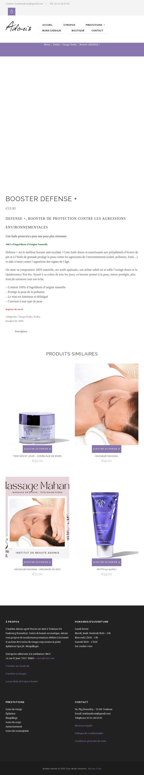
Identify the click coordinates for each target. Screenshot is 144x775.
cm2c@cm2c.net (45, 658)
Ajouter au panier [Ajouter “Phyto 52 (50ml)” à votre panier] (105, 562)
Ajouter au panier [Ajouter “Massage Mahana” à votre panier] (105, 449)
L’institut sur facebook (17, 666)
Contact (97, 30)
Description (21, 331)
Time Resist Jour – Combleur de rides (37, 456)
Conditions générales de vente (90, 741)
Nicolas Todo (94, 768)
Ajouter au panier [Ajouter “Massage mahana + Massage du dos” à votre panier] (36, 562)
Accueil (47, 25)
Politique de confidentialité (89, 733)
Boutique (78, 30)
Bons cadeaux (51, 30)
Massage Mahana (106, 456)
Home (47, 44)
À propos (69, 25)
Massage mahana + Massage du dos (37, 569)
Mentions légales (83, 725)
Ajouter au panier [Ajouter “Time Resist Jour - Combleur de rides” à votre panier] (36, 449)
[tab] (21, 331)
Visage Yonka (69, 44)
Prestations (94, 25)
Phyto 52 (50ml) (106, 569)
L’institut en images (16, 673)
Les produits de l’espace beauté (22, 681)
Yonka (56, 44)
